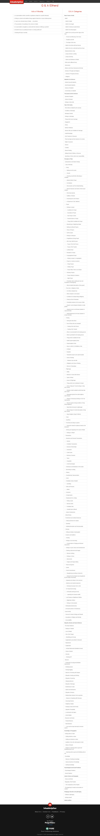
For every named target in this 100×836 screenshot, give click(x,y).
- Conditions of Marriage (69, 110)
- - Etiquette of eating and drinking (71, 675)
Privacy (62, 811)
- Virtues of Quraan (68, 99)
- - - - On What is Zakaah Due (70, 290)
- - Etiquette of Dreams (69, 692)
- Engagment (67, 122)
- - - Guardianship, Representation (71, 475)
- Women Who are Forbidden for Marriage (73, 130)
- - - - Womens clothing (69, 553)
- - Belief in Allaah (68, 21)
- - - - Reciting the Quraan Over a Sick (72, 586)
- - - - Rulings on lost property (70, 603)
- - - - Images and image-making (71, 561)
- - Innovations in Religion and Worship (72, 617)
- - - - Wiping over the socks (70, 170)
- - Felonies (66, 529)
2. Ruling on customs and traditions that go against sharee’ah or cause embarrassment (32, 18)
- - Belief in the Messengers (70, 29)
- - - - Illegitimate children (69, 600)
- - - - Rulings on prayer (69, 207)
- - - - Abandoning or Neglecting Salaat (72, 224)
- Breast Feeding (68, 150)
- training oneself (68, 797)
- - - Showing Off (68, 657)
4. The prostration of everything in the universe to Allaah (26, 24)
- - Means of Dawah (68, 745)
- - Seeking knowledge (69, 764)
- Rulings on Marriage (69, 116)
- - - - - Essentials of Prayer (70, 212)
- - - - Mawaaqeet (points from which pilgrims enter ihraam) (74, 395)
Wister (50, 824)
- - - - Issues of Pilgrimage (70, 380)
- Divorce (66, 144)
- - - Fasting (66, 317)
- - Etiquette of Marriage (69, 683)
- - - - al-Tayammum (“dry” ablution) (72, 201)
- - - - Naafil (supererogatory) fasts (71, 340)
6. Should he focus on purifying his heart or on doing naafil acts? (28, 29)
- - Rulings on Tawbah (69, 628)
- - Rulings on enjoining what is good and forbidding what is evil (73, 748)
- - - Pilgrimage (67, 369)
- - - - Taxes (66, 458)
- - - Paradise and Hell (69, 39)
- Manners (66, 659)
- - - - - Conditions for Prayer (70, 210)
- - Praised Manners (68, 720)
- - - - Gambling (67, 483)
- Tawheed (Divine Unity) (69, 51)
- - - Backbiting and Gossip (70, 637)
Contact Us (46, 811)
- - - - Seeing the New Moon (70, 320)
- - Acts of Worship (68, 164)
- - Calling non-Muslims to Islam (71, 739)
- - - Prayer (66, 204)
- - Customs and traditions (70, 534)
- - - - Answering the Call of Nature (71, 198)
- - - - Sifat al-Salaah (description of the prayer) (74, 285)
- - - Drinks (66, 567)
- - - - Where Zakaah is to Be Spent (72, 293)
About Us (38, 811)
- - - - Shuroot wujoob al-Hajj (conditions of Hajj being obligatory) (74, 403)
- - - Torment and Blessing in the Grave (72, 36)
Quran (30, 1)
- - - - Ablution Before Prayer (70, 180)
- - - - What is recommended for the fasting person (75, 332)
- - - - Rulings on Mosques (70, 235)
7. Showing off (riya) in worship (20, 32)
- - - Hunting (67, 537)
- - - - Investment (68, 449)
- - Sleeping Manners (68, 681)
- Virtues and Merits (68, 779)
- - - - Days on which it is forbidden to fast (73, 346)
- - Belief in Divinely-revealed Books (72, 26)
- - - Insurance (67, 492)
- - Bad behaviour (68, 723)
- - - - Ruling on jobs (68, 500)
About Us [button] (42, 1)
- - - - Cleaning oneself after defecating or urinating (73, 176)
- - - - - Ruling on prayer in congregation (72, 258)
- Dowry (66, 124)
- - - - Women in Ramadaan (70, 366)
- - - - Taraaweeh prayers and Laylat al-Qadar (74, 354)
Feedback (55, 811)
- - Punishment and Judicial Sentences (72, 517)
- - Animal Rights (68, 715)
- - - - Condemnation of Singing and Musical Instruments (73, 544)
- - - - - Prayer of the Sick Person (71, 244)
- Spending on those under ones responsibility (74, 156)
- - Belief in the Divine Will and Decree (72, 45)
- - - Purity (66, 167)
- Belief (66, 18)
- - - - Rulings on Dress (69, 556)
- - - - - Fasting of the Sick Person (71, 326)
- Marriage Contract (68, 113)
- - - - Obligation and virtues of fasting (72, 363)
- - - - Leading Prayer (68, 249)
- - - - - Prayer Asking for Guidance (71, 275)
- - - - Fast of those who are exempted (72, 323)
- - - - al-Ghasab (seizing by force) (71, 591)
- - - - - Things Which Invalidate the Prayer (73, 221)
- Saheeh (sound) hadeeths (70, 82)
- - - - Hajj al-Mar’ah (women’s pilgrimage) (73, 407)
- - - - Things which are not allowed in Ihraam (74, 383)
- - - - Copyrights (67, 461)
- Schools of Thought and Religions (72, 70)
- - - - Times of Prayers (69, 229)
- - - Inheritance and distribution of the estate (74, 466)
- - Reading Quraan (68, 666)
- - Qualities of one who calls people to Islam (74, 742)
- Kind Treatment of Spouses (70, 136)
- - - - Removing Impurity (69, 193)
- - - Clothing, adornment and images (72, 550)
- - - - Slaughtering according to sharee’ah (73, 573)
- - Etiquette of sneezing (69, 678)
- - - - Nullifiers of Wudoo (69, 195)
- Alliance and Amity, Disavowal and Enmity (73, 68)
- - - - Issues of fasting (69, 357)
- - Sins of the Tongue (69, 634)
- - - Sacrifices (67, 419)
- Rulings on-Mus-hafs (69, 102)
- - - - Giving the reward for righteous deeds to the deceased (75, 426)
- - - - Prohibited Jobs (69, 506)
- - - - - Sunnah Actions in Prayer (71, 218)
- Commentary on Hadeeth (70, 90)
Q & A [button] (36, 1)
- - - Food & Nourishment (69, 570)
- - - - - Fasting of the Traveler (70, 329)
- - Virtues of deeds (68, 651)
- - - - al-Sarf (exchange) (69, 463)
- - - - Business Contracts (69, 455)
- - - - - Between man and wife (70, 360)
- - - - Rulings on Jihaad (69, 432)
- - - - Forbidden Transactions (70, 444)
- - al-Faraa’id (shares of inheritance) (72, 608)
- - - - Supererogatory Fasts (70, 343)
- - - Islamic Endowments (69, 512)
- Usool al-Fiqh (67, 611)
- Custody (66, 147)
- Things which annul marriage (70, 119)
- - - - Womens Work (68, 503)
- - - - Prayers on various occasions (72, 261)
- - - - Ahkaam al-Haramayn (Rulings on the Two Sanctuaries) (74, 399)
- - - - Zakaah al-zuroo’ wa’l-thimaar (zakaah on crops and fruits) (74, 310)
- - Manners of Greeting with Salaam (72, 672)
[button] (53, 1)
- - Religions (67, 76)
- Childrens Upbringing (69, 794)
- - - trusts (66, 478)
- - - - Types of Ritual (68, 377)
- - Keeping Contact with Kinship (71, 706)
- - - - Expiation (67, 351)
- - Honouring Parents (69, 701)
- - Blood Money (67, 515)
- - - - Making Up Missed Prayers (71, 227)
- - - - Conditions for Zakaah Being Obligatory (74, 296)
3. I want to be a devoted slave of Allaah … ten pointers (26, 21)
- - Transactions (67, 435)
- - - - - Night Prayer (68, 278)
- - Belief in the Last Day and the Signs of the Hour (74, 33)
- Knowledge (67, 756)
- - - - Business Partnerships (70, 446)
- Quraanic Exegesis (68, 96)
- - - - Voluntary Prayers (69, 272)
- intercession (67, 65)
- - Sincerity (66, 654)
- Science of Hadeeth (69, 87)
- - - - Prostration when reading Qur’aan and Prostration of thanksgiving (73, 281)
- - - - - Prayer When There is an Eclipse (73, 269)
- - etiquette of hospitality (69, 709)
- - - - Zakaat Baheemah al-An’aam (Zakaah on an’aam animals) (74, 314)
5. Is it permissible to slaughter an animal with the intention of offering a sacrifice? (31, 26)
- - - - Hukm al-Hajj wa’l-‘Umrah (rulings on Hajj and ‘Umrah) (74, 386)
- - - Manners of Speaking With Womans (73, 698)
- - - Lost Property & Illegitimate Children (73, 597)
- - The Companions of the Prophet (71, 784)
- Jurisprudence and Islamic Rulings (72, 161)
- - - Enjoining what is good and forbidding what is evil (75, 752)
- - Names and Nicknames (70, 689)
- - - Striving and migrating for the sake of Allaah (74, 429)
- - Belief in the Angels (69, 24)
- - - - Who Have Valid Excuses (71, 241)
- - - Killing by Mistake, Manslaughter (72, 532)
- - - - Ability (66, 371)
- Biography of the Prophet (70, 781)
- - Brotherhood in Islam (69, 686)
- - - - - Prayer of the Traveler (70, 246)
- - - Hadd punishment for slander (71, 520)
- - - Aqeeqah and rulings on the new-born (73, 580)
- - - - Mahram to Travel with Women (72, 374)
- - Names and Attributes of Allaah (71, 59)
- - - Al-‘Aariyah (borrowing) (70, 588)
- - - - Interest (67, 441)
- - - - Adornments (68, 559)
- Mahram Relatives (68, 127)
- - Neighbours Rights (69, 703)
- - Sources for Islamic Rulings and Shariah (73, 614)
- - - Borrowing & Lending (69, 469)
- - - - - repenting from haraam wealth (72, 594)
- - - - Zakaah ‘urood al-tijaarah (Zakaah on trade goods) (74, 306)
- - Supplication (67, 645)
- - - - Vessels (67, 173)
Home (26, 1)
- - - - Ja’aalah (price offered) (70, 509)
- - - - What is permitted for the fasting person (74, 334)
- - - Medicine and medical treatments (72, 583)
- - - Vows (66, 417)
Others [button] (49, 1)
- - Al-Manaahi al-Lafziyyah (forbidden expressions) (72, 663)
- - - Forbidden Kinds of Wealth (71, 480)
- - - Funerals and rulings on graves (72, 422)
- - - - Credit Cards (68, 452)
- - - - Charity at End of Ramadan (71, 299)
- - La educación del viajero (70, 712)
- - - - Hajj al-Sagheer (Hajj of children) (72, 414)
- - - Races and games (69, 564)
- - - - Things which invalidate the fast (72, 337)
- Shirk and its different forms (70, 62)
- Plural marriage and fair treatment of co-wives (74, 139)
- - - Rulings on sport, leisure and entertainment (74, 547)
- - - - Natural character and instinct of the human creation (74, 189)
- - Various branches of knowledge (71, 761)
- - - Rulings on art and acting (70, 540)
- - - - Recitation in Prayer (69, 252)
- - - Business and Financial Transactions (73, 438)
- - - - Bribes (67, 489)
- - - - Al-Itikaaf (67, 349)
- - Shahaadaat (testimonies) (70, 605)
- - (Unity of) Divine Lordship (70, 53)
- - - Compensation (68, 495)
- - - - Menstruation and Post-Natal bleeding (73, 185)
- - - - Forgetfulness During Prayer (71, 238)
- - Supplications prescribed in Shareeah (73, 639)
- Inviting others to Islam (69, 733)
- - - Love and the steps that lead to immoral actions (73, 727)
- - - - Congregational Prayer (70, 255)
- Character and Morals (69, 718)
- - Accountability (68, 620)
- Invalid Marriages (68, 133)
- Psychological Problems (69, 770)
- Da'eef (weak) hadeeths (69, 85)
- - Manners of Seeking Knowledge (71, 759)
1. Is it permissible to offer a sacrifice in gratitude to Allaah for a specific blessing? (31, 15)
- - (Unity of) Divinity (68, 56)
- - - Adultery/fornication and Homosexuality (73, 526)
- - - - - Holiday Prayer (69, 266)
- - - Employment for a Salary (70, 498)
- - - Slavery (66, 472)
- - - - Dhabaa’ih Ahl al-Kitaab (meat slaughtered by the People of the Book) (74, 576)
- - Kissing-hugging (68, 669)
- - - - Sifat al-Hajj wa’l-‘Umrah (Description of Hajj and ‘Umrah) (75, 410)
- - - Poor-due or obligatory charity (71, 288)
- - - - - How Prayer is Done (70, 215)
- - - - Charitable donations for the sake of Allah (74, 302)
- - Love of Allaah (68, 631)
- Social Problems (68, 773)
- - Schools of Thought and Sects (71, 73)
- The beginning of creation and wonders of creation (73, 788)
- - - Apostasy (67, 523)
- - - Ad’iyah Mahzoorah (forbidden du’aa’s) (73, 648)
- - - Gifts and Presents (69, 486)
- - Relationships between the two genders (73, 695)
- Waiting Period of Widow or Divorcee (72, 153)
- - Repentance (67, 642)
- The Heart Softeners (69, 625)
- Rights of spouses (68, 141)
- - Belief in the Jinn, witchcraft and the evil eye (74, 48)
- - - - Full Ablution (68, 183)
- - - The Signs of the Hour (70, 42)
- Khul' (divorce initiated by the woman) (72, 107)
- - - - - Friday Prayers (69, 264)
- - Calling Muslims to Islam (70, 736)
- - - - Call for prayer (68, 232)
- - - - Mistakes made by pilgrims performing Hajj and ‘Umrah (74, 391)
